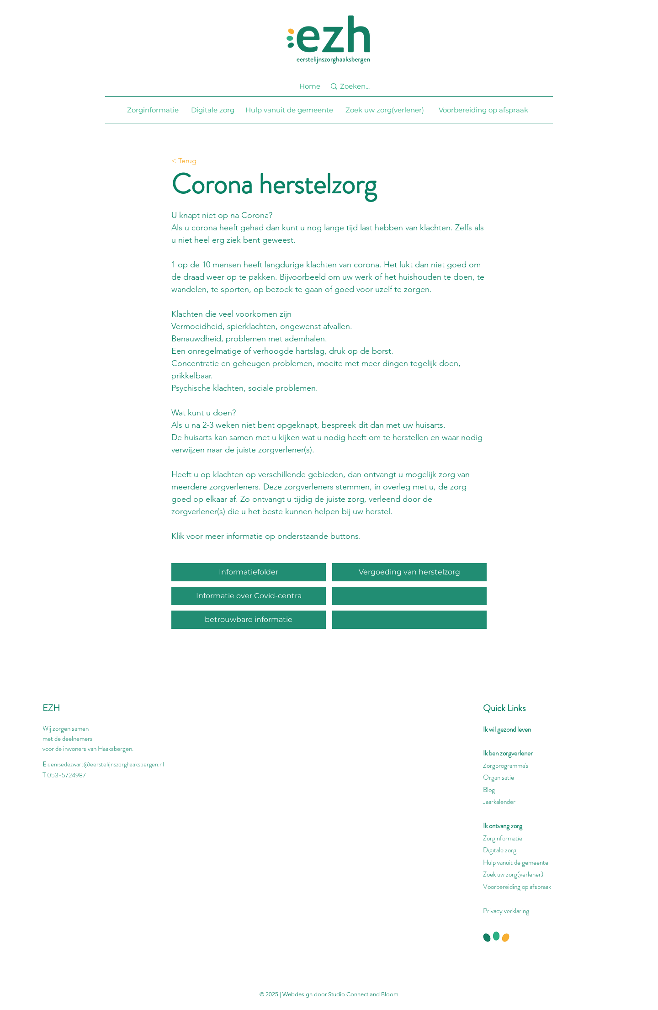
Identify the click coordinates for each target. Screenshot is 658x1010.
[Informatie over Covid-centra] (248, 596)
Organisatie (498, 777)
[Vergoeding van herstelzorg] (409, 572)
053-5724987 (66, 775)
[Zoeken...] (359, 86)
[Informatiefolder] (248, 572)
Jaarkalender (499, 802)
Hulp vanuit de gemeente (515, 862)
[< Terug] (201, 161)
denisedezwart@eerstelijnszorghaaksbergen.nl (106, 764)
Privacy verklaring (506, 911)
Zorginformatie (502, 838)
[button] (409, 620)
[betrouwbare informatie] (248, 620)
